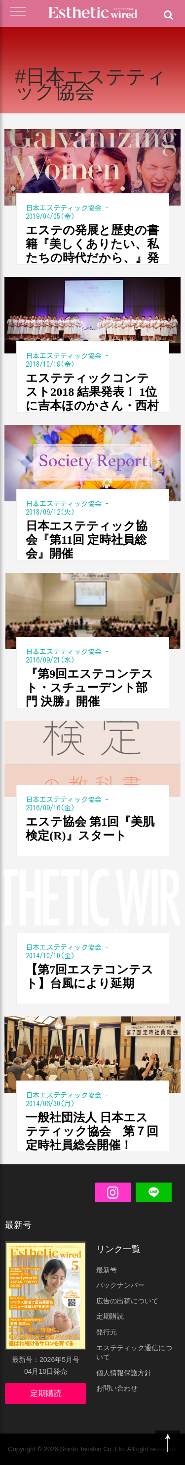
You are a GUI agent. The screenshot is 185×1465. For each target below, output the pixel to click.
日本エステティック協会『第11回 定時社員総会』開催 (87, 540)
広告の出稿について (127, 1301)
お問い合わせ (117, 1388)
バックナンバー (120, 1285)
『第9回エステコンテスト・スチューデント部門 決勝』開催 (89, 687)
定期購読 (46, 1393)
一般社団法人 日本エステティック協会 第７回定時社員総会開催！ (92, 1131)
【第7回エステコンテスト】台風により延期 (89, 976)
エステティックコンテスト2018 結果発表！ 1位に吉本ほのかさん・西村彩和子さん (92, 392)
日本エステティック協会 (64, 208)
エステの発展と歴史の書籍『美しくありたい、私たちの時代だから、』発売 (92, 244)
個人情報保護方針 (123, 1373)
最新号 (106, 1270)
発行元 (106, 1332)
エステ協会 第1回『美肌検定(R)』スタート (90, 828)
